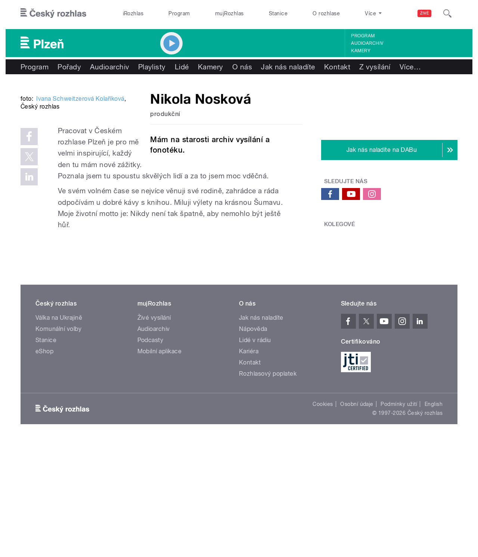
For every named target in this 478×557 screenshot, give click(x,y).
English (434, 519)
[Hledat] (447, 13)
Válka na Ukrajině (58, 432)
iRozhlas (133, 13)
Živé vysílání (154, 432)
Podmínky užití (399, 519)
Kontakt (337, 67)
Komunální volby (58, 443)
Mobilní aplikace (159, 466)
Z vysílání (375, 67)
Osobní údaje (356, 519)
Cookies (323, 519)
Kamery (360, 50)
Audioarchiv (367, 43)
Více (410, 67)
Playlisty (152, 67)
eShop (44, 466)
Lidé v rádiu (255, 455)
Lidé (182, 67)
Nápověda (253, 443)
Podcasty (150, 455)
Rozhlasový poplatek (268, 488)
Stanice (278, 13)
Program (179, 13)
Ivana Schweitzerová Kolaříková (80, 211)
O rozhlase (326, 13)
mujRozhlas (229, 13)
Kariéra (248, 466)
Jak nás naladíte (288, 67)
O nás (242, 67)
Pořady (69, 67)
